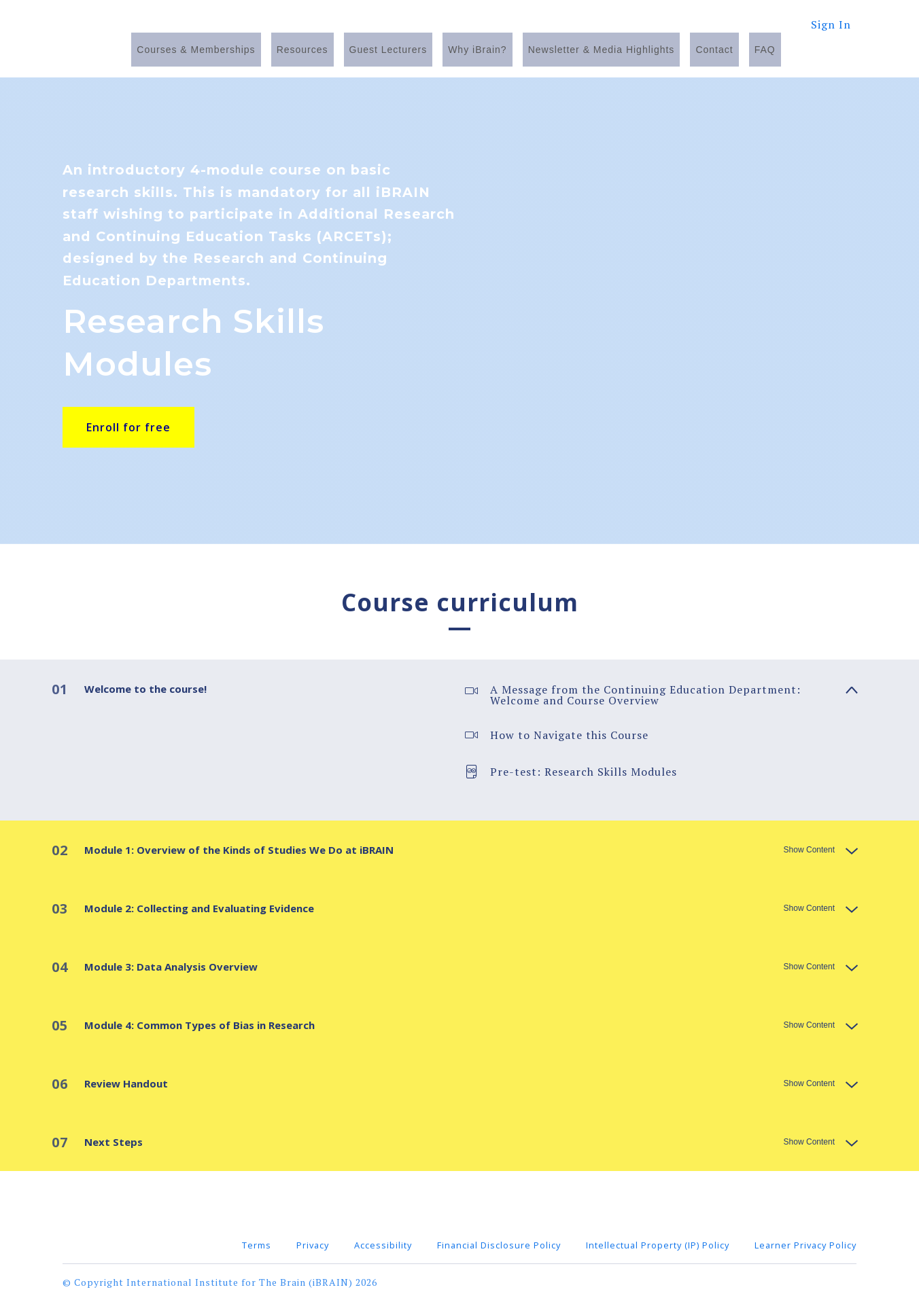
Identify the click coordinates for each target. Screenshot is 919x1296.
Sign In (831, 24)
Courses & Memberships (196, 49)
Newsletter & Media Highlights (601, 49)
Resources (302, 49)
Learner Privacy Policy (805, 1241)
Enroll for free (128, 427)
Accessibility (383, 1241)
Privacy (312, 1241)
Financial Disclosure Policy (499, 1241)
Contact (714, 49)
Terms (256, 1241)
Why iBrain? (477, 49)
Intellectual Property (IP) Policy (657, 1241)
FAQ (765, 49)
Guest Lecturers (388, 49)
